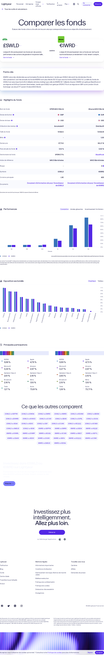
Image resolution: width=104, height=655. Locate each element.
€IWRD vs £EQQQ (75, 438)
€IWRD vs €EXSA (60, 443)
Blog (1, 569)
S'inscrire (98, 4)
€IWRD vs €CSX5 (61, 433)
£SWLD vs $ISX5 (61, 419)
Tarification (50, 4)
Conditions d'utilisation (43, 569)
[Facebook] (2, 606)
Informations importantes (44, 565)
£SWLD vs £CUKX (58, 424)
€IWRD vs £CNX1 (91, 438)
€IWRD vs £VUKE (44, 438)
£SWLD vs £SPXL (76, 419)
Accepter (99, 652)
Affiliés (73, 569)
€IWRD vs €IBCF (76, 433)
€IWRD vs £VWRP (29, 433)
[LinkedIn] (15, 606)
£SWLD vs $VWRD (12, 419)
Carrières (74, 565)
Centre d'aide (4, 576)
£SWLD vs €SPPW (11, 414)
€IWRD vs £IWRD (61, 428)
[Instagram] (22, 606)
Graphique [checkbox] (92, 281)
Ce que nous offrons (40, 4)
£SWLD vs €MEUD (12, 428)
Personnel (19, 4)
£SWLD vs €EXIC (27, 424)
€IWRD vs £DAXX (13, 438)
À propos (59, 4)
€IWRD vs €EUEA (45, 433)
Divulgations (39, 593)
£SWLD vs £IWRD (44, 414)
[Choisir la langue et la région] (74, 4)
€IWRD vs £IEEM (76, 428)
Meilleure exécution (42, 578)
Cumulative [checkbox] (64, 209)
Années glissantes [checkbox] (76, 209)
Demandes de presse (78, 573)
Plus (67, 4)
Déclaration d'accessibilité (44, 589)
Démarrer (52, 532)
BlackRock (100, 155)
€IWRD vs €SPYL (92, 433)
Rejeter (90, 652)
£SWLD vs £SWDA (28, 414)
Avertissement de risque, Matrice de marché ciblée (50, 574)
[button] (23, 45)
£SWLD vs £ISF (42, 424)
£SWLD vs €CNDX (91, 424)
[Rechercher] (78, 4)
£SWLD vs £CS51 (45, 419)
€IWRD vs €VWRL (12, 433)
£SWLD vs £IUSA (92, 419)
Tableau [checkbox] (100, 281)
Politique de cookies (42, 586)
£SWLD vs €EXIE (28, 428)
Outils (2, 573)
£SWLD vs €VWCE (29, 419)
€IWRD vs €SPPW (44, 428)
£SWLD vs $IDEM (93, 414)
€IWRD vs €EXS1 (28, 438)
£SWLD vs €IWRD (60, 414)
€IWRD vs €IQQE (92, 428)
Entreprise (29, 4)
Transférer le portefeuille (8, 580)
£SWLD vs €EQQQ (74, 424)
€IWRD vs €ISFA (59, 438)
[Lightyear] (7, 4)
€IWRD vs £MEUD (44, 443)
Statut (2, 584)
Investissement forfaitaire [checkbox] (94, 209)
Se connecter (86, 4)
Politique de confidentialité (44, 582)
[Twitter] (8, 606)
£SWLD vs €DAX (12, 424)
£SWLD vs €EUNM (77, 414)
